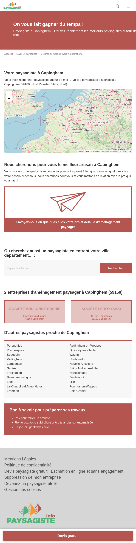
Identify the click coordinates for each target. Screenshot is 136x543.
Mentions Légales (20, 459)
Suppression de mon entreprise (32, 477)
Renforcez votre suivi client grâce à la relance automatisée (54, 422)
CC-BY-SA (126, 151)
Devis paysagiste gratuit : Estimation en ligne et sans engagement (63, 471)
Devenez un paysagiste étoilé (30, 483)
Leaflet (81, 151)
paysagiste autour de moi (51, 80)
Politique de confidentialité (28, 465)
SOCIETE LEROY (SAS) (101, 309)
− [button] (9, 99)
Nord (64, 54)
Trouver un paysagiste (25, 54)
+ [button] (9, 93)
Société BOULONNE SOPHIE (34, 309)
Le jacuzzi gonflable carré (32, 427)
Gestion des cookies (22, 489)
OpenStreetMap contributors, (109, 151)
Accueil (8, 54)
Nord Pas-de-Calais (50, 54)
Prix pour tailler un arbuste (32, 418)
